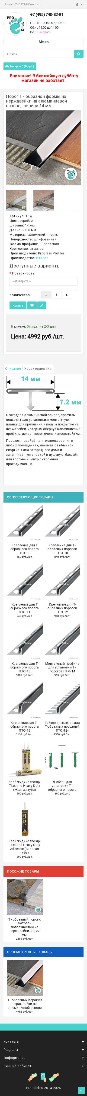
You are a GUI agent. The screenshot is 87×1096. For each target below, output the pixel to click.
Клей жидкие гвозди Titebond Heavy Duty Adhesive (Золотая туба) (25, 847)
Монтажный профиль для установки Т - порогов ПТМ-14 (62, 667)
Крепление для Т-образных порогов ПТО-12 (62, 608)
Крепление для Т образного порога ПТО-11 (24, 608)
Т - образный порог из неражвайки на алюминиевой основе (24, 1004)
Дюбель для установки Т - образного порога (62, 785)
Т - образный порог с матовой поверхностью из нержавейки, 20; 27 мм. (24, 927)
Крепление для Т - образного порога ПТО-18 (24, 726)
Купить (18, 305)
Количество (20, 295)
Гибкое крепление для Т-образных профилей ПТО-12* (62, 726)
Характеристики (38, 368)
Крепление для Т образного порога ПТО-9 (24, 549)
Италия (42, 258)
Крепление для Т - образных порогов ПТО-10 (62, 549)
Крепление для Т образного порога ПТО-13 (24, 667)
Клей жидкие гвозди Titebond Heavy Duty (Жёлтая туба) (25, 785)
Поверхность (23, 273)
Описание (13, 368)
